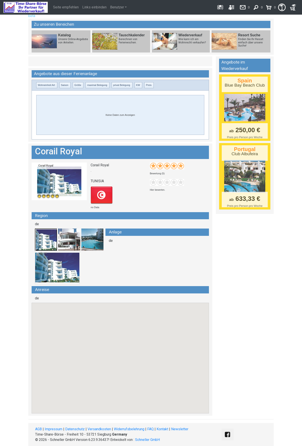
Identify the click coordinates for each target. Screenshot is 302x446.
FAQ (150, 429)
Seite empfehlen (66, 7)
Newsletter (179, 429)
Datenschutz (75, 429)
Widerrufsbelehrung (129, 429)
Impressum (53, 429)
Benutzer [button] (117, 7)
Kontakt (162, 429)
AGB (38, 429)
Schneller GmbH (147, 440)
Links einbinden (94, 7)
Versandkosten (99, 429)
